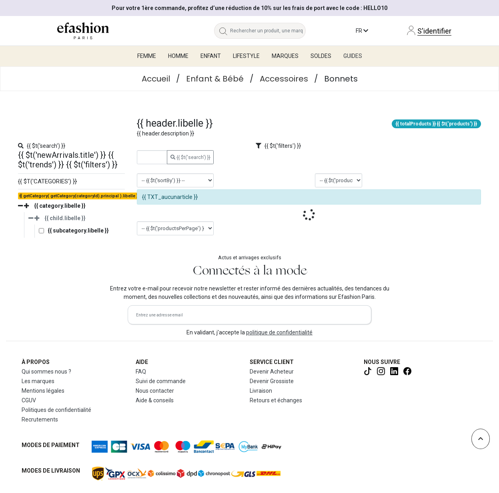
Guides (352, 56)
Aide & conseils (155, 400)
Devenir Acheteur (272, 371)
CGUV (29, 400)
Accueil (156, 78)
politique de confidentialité (279, 332)
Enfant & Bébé (215, 78)
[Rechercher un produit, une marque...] (268, 31)
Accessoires (284, 78)
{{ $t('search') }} (190, 157)
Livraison (261, 391)
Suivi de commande (161, 381)
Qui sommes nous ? (46, 371)
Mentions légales (43, 391)
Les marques (38, 381)
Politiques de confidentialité (56, 410)
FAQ (141, 371)
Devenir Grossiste (272, 381)
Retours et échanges (276, 400)
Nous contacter (155, 391)
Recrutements (40, 419)
